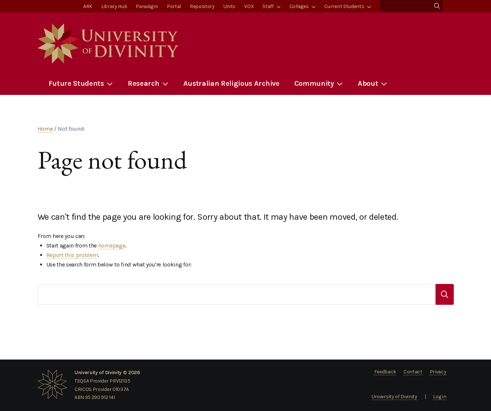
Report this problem (72, 254)
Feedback (385, 372)
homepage (111, 245)
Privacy (438, 372)
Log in (439, 396)
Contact (412, 372)
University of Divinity (394, 396)
